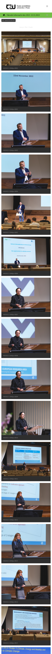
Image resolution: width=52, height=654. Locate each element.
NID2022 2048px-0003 (10, 150)
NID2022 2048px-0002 (10, 109)
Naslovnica (4, 15)
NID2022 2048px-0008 (10, 355)
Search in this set (8, 20)
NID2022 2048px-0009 (10, 397)
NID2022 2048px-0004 (10, 191)
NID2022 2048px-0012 (10, 520)
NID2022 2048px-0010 (10, 438)
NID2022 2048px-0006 (10, 273)
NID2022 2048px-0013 (10, 561)
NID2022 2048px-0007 (10, 314)
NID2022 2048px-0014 (10, 602)
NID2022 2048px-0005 (10, 232)
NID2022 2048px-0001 (10, 68)
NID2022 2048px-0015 (10, 643)
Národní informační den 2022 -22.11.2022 (23, 15)
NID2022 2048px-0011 (10, 479)
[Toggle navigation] (47, 6)
